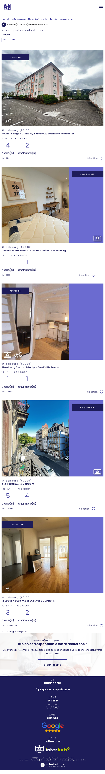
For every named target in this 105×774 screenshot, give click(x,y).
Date (13, 40)
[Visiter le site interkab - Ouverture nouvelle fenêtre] (58, 749)
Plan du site (35, 760)
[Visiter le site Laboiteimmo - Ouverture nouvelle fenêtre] (52, 766)
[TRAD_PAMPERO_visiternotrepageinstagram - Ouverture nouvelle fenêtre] (56, 706)
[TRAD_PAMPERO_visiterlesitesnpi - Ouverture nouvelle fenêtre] (39, 749)
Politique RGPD (74, 760)
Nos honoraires (24, 760)
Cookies (83, 760)
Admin (56, 760)
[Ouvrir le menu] (101, 7)
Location (54, 19)
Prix (4, 40)
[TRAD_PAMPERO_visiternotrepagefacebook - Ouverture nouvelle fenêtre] (49, 706)
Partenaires (64, 760)
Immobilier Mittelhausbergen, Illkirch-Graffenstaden (25, 19)
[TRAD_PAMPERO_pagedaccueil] (7, 9)
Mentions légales (46, 760)
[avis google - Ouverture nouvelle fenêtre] (52, 727)
